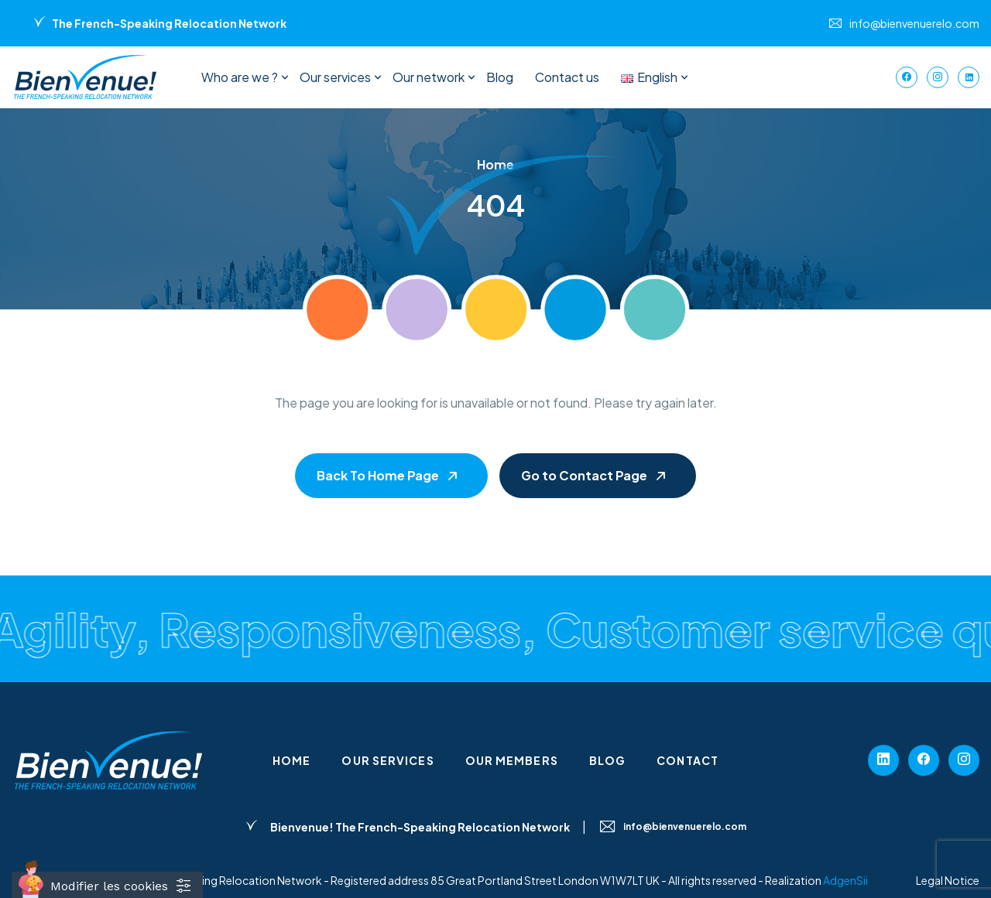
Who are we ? (239, 77)
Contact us (567, 77)
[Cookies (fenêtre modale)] (107, 885)
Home (291, 760)
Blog (499, 77)
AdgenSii (845, 880)
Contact (687, 760)
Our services (335, 77)
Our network (429, 77)
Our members (511, 760)
